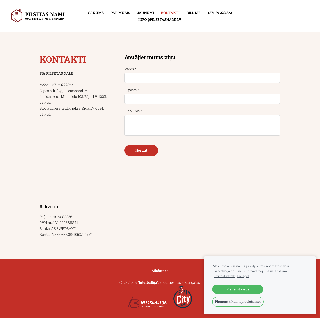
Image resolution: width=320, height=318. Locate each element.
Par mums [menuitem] (120, 12)
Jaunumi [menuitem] (145, 12)
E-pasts (131, 90)
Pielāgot (243, 276)
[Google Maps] (75, 160)
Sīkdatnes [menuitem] (160, 270)
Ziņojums (133, 111)
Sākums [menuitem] (96, 12)
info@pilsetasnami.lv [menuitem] (159, 19)
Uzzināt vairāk (224, 276)
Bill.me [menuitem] (194, 12)
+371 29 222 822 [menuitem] (220, 12)
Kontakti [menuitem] (170, 12)
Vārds (130, 69)
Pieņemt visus (237, 289)
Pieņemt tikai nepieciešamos (238, 301)
